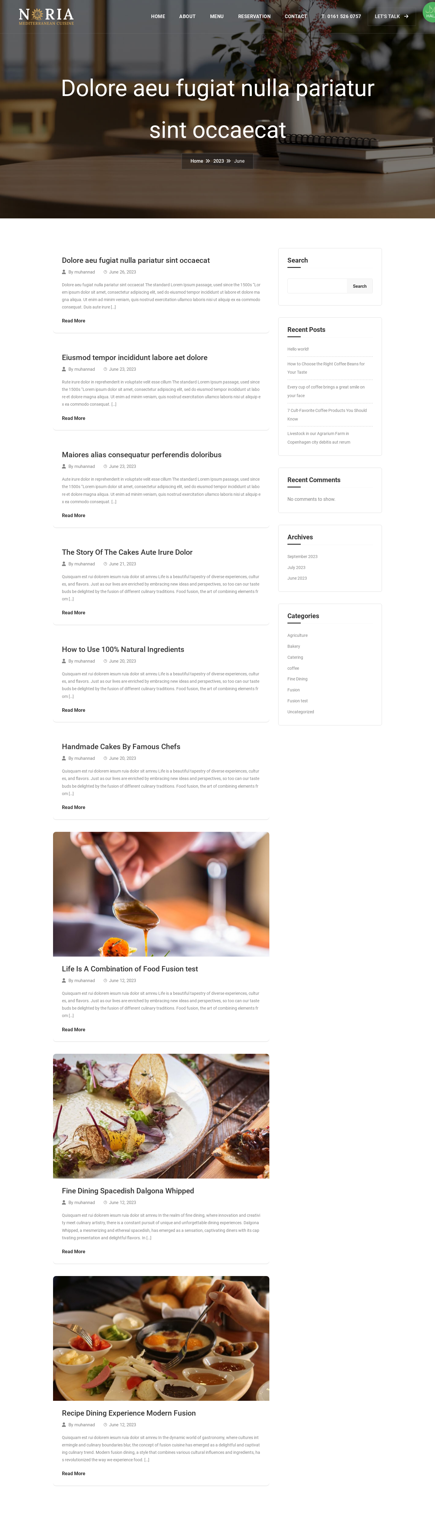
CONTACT (291, 17)
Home (197, 163)
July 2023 (296, 569)
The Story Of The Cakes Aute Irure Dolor (127, 554)
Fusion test (297, 703)
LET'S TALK (387, 17)
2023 (218, 163)
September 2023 (302, 559)
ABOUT (183, 17)
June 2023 (297, 580)
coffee (293, 670)
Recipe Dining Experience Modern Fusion (129, 1415)
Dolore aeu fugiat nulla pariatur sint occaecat (136, 262)
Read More (73, 323)
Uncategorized (300, 714)
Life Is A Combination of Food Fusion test (130, 971)
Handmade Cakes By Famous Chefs (121, 749)
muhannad (84, 274)
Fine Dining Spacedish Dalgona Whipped (128, 1193)
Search (297, 263)
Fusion (293, 692)
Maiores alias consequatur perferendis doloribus (142, 457)
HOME (153, 17)
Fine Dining (297, 681)
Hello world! (298, 351)
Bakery (293, 648)
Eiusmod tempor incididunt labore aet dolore (134, 360)
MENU (212, 17)
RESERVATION (249, 17)
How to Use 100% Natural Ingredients (123, 652)
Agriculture (297, 637)
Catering (295, 659)
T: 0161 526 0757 (336, 17)
